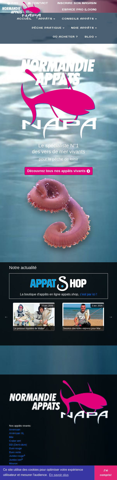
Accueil (24, 18)
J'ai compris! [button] (106, 473)
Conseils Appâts (79, 18)
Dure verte (15, 452)
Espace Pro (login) (79, 9)
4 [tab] (67, 338)
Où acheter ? (65, 36)
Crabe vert (15, 440)
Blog (91, 36)
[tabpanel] (34, 317)
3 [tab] (61, 338)
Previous (6, 317)
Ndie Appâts (84, 27)
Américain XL (16, 433)
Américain (14, 429)
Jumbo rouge (17, 455)
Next (111, 317)
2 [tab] (56, 338)
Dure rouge (15, 448)
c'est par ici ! (88, 294)
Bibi (11, 437)
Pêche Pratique (48, 27)
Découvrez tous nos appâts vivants (58, 171)
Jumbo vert (16, 459)
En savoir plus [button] (59, 475)
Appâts (46, 18)
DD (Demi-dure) (18, 444)
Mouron (13, 463)
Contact (38, 3)
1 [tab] (50, 338)
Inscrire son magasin (76, 3)
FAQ (12, 3)
